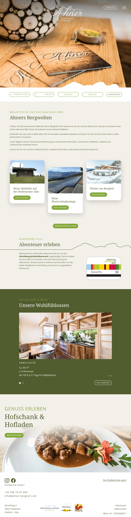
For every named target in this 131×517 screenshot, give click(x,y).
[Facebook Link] (13, 480)
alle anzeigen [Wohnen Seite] (103, 382)
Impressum (120, 505)
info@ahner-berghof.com (21, 495)
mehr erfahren (14, 435)
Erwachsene (21, 94)
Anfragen (110, 7)
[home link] (65, 21)
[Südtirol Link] (66, 509)
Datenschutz (120, 508)
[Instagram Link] (7, 480)
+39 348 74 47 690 (16, 492)
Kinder (49, 94)
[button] (20, 383)
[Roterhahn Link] (78, 509)
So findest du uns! (114, 480)
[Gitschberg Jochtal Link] (49, 509)
